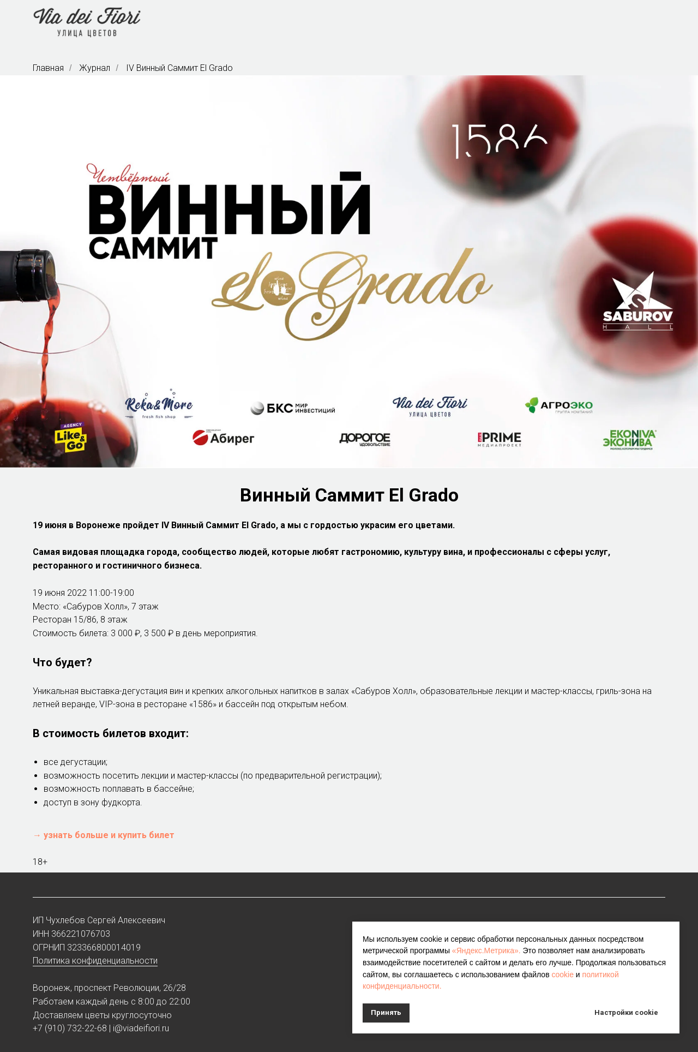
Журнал (94, 68)
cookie (562, 974)
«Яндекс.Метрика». (486, 950)
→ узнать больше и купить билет (103, 835)
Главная (48, 68)
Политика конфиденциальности (95, 960)
